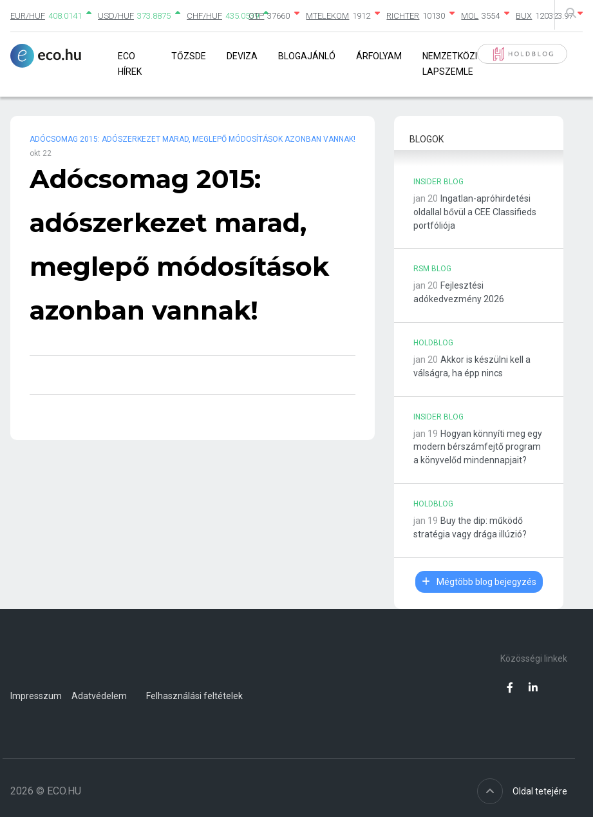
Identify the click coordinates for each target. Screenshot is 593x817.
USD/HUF (116, 16)
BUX (524, 16)
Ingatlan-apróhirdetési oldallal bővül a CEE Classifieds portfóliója (474, 212)
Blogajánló (306, 56)
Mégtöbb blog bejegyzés (479, 582)
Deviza (242, 56)
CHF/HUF (204, 16)
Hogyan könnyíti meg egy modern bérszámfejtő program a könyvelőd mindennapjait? (477, 447)
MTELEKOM (327, 16)
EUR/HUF (27, 16)
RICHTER (402, 16)
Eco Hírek (130, 63)
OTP (256, 16)
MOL (469, 16)
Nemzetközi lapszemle (449, 63)
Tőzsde (188, 56)
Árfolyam (379, 56)
